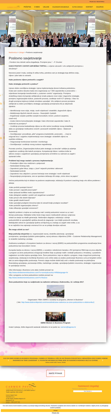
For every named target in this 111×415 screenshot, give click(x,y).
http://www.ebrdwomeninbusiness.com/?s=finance (28, 278)
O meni (37, 7)
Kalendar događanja (60, 7)
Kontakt (89, 7)
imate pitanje (55, 373)
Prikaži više (55, 413)
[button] (8, 360)
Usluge (46, 7)
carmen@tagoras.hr (68, 327)
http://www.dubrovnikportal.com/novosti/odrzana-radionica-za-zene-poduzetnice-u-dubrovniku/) (57, 302)
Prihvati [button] (55, 410)
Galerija (99, 7)
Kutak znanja (77, 7)
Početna (27, 7)
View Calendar (87, 391)
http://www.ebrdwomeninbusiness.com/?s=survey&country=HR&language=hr (38, 272)
